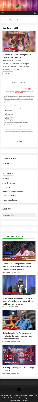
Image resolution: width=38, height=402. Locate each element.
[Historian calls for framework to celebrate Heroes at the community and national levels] (19, 320)
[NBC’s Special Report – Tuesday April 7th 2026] (19, 355)
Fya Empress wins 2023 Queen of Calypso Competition (19, 41)
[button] (2, 13)
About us (5, 179)
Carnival (7, 49)
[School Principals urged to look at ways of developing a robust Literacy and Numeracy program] (19, 285)
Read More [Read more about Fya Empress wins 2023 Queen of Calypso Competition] (8, 73)
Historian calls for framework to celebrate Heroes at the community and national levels (18, 336)
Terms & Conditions (9, 200)
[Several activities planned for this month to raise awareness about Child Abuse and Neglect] (19, 251)
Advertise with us (8, 183)
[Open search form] (35, 13)
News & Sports (16, 258)
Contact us (6, 187)
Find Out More (19, 142)
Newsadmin (7, 272)
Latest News (13, 49)
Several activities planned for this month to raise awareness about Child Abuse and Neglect (17, 266)
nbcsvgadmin (7, 60)
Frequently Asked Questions (12, 191)
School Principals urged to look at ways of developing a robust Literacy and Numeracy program (19, 301)
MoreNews (14, 400)
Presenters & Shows (9, 196)
